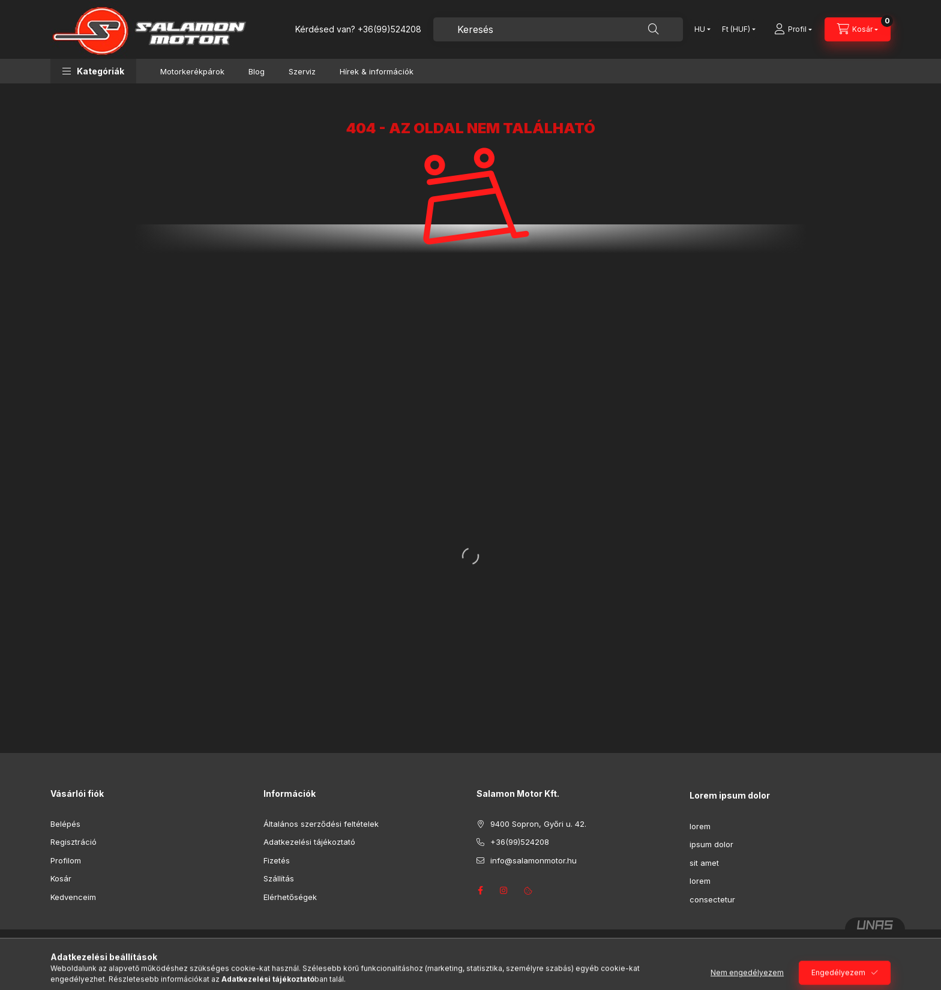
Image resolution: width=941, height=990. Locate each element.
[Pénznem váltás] (736, 29)
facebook (480, 890)
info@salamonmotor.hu (533, 860)
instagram (504, 890)
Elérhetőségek (290, 897)
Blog (256, 71)
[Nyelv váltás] (700, 29)
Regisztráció (73, 842)
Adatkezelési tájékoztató (309, 842)
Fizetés (276, 860)
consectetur (712, 899)
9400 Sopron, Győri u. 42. (538, 824)
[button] (93, 71)
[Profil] (793, 29)
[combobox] (558, 29)
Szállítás (278, 878)
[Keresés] (653, 29)
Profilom (65, 860)
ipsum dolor (711, 844)
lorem (700, 826)
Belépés (65, 824)
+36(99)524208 (389, 29)
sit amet (704, 863)
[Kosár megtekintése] (858, 29)
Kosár (60, 878)
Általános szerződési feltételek (321, 824)
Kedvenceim (73, 897)
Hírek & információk (376, 71)
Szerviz (302, 71)
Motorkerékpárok (192, 71)
